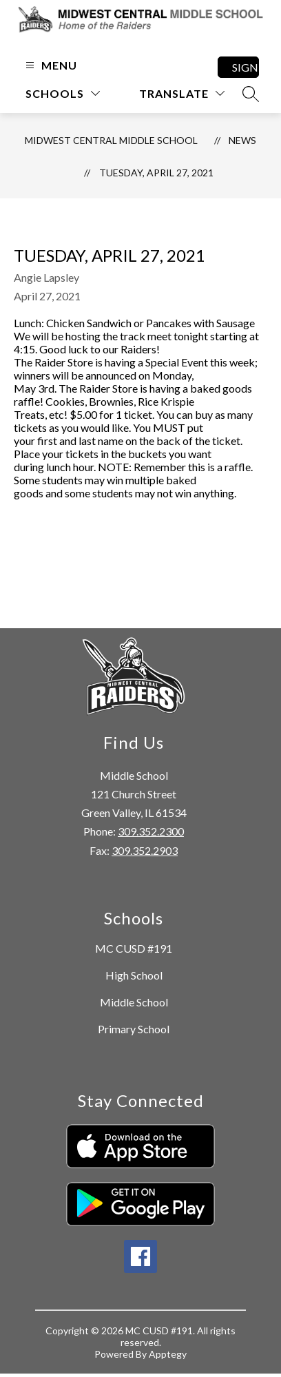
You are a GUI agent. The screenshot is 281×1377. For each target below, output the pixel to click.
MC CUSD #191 (133, 948)
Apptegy (168, 1354)
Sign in (245, 67)
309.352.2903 (145, 850)
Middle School (134, 1001)
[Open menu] (49, 65)
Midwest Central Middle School (111, 140)
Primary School (133, 1028)
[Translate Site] (182, 93)
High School (134, 975)
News (242, 140)
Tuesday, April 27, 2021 (156, 172)
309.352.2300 (151, 831)
